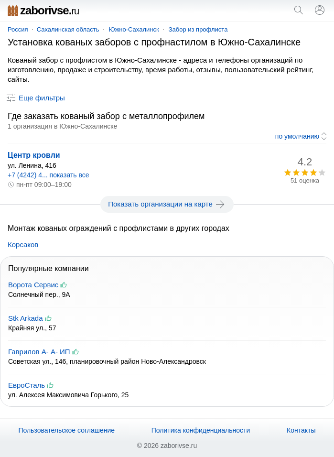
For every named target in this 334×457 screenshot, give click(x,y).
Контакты (301, 430)
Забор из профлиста (198, 29)
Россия (18, 29)
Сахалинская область (68, 29)
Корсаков (23, 244)
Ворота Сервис (33, 285)
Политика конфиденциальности (200, 430)
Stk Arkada (25, 318)
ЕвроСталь (26, 385)
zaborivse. (43, 10)
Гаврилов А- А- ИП (39, 352)
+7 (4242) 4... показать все (48, 175)
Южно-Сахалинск (134, 29)
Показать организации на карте (167, 204)
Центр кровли (34, 155)
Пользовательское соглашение (66, 430)
